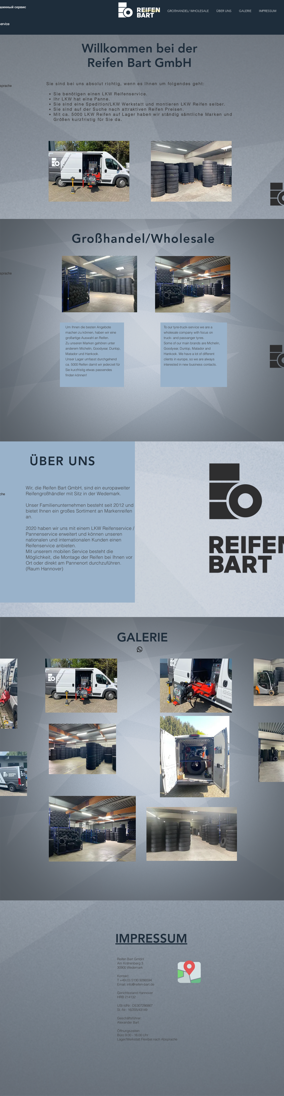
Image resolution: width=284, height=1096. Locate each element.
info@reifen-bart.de (140, 984)
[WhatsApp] (139, 649)
